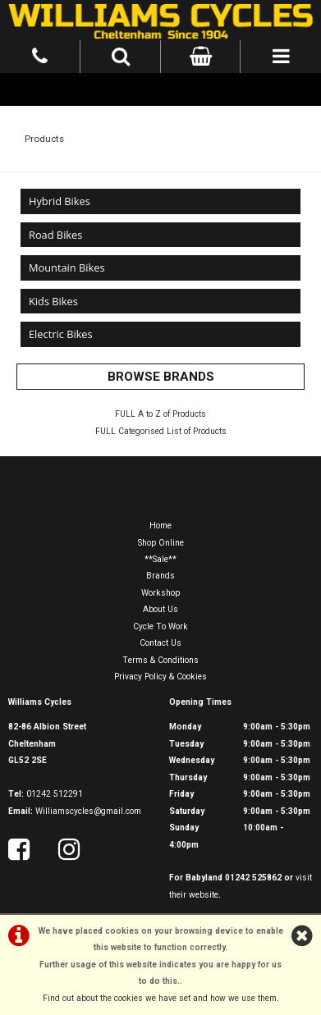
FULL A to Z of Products (160, 414)
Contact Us (160, 643)
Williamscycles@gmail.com (88, 811)
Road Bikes (55, 234)
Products (44, 138)
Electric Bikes (61, 334)
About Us (160, 609)
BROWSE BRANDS (161, 376)
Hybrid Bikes (59, 201)
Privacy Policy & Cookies (160, 676)
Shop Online (161, 542)
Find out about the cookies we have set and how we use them (160, 998)
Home (160, 525)
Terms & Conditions (160, 660)
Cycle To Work (160, 626)
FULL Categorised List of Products (161, 431)
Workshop (160, 593)
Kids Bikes (53, 301)
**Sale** (160, 559)
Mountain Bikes (66, 267)
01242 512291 (54, 794)
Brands (160, 575)
